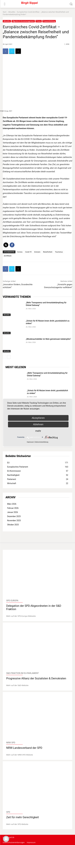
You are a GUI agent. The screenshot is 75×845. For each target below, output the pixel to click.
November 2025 (14, 520)
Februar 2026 (13, 508)
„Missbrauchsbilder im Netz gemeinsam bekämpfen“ (48, 339)
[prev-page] (4, 357)
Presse (39, 21)
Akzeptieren (38, 417)
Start (4, 12)
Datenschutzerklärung (41, 442)
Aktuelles (11, 12)
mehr (38, 430)
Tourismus (59, 252)
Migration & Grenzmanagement (23, 21)
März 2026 (11, 504)
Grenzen (37, 252)
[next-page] (9, 357)
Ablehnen (38, 424)
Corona (19, 252)
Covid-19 (28, 252)
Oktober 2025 (13, 525)
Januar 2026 (12, 512)
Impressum (30, 442)
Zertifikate (7, 256)
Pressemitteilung (49, 21)
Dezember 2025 (14, 516)
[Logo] (37, 3)
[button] (5, 245)
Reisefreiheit (47, 252)
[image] (37, 575)
